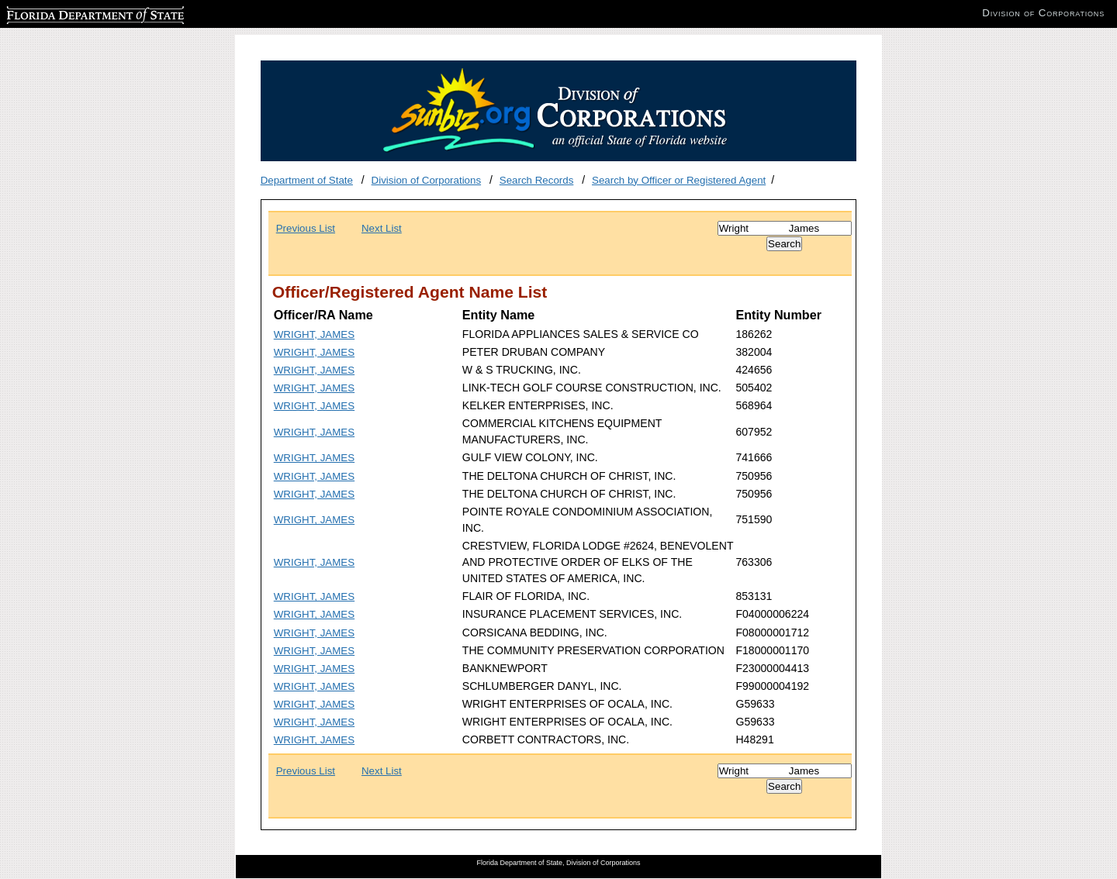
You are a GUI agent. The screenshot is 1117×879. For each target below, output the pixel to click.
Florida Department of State (69, 13)
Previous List (305, 228)
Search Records (537, 180)
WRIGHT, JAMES (314, 334)
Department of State (307, 180)
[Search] (785, 228)
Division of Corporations (427, 180)
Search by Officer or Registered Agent (679, 180)
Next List (381, 228)
